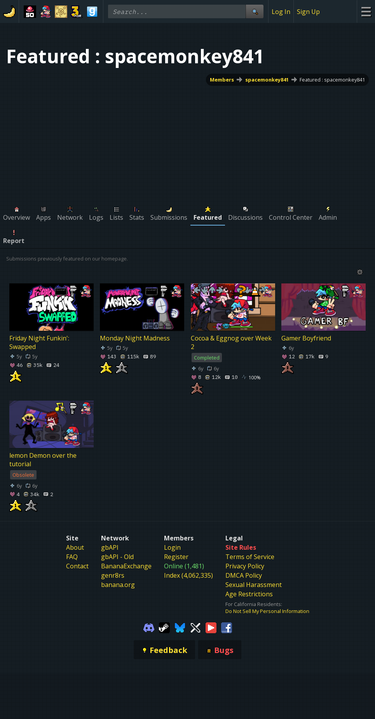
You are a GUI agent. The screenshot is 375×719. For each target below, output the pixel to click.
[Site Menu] (366, 11)
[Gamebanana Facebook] (226, 627)
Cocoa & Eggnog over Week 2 (231, 342)
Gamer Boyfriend (306, 338)
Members (222, 79)
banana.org (118, 584)
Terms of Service (249, 556)
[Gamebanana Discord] (149, 627)
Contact (77, 566)
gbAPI (110, 547)
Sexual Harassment (253, 584)
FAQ (72, 556)
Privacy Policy (244, 566)
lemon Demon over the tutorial (43, 459)
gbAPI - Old (117, 556)
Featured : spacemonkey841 (332, 79)
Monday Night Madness (135, 338)
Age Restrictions (249, 594)
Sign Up (308, 11)
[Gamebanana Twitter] (195, 627)
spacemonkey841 (267, 79)
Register (176, 556)
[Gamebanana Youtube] (211, 627)
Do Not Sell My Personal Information (267, 611)
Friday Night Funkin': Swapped (39, 342)
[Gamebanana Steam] (164, 627)
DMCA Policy (243, 575)
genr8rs (112, 575)
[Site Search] (254, 11)
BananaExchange (126, 566)
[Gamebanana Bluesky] (180, 627)
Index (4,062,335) (188, 575)
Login (172, 547)
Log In (281, 11)
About (75, 547)
